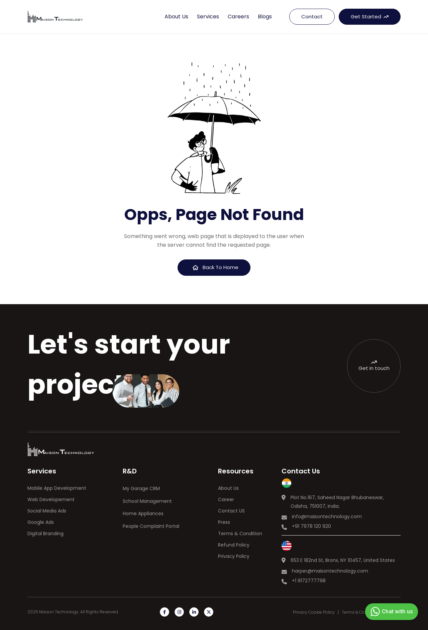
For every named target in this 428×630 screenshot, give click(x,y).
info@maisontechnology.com (327, 516)
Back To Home (215, 267)
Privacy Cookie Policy (314, 612)
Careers (238, 16)
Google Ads (40, 522)
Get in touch (374, 366)
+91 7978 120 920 (311, 526)
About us (176, 16)
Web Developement (51, 499)
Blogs (265, 16)
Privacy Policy (233, 556)
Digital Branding (45, 533)
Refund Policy (233, 545)
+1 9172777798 (309, 580)
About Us (228, 488)
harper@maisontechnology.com (330, 571)
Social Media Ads (46, 510)
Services (208, 16)
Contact (312, 16)
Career (226, 499)
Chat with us (390, 611)
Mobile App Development (56, 488)
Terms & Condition (240, 533)
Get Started (370, 16)
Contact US (231, 510)
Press (224, 522)
